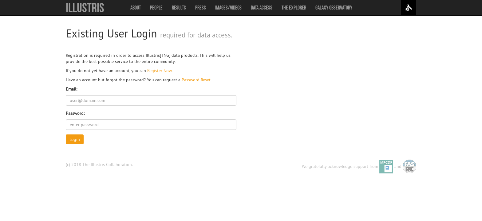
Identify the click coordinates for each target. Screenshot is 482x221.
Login (74, 139)
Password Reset (196, 80)
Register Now (159, 70)
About (135, 8)
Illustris (85, 8)
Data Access (261, 8)
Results (179, 8)
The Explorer (294, 8)
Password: (75, 113)
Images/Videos (228, 8)
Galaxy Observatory (333, 8)
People (156, 8)
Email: (71, 89)
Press (200, 8)
